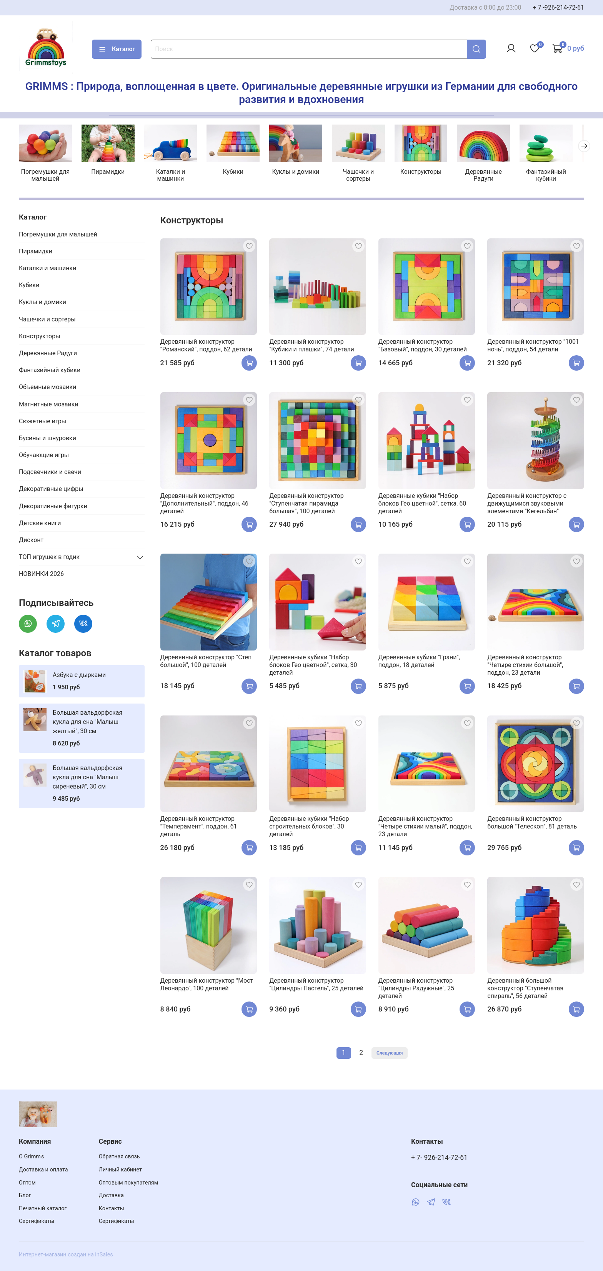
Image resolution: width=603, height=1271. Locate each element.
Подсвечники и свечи (50, 473)
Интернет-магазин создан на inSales (66, 1254)
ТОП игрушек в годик (49, 558)
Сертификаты (36, 1221)
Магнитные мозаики (48, 405)
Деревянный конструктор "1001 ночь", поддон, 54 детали (533, 346)
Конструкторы (429, 172)
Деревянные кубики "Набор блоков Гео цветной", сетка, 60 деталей (422, 504)
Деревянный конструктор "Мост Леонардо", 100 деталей (206, 985)
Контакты (111, 1208)
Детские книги (40, 523)
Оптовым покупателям (128, 1183)
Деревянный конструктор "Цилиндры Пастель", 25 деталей (316, 985)
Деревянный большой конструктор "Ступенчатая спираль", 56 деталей (525, 989)
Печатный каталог (43, 1208)
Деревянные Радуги (493, 176)
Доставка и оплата (43, 1169)
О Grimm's (31, 1156)
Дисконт (31, 540)
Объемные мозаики (47, 388)
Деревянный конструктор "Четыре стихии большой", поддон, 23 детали (525, 665)
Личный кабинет (120, 1169)
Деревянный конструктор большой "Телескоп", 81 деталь (532, 823)
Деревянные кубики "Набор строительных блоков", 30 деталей (309, 827)
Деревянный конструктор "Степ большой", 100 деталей (206, 661)
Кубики (237, 172)
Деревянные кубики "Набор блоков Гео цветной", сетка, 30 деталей (313, 665)
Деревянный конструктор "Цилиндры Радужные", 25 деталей (416, 989)
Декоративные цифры (51, 490)
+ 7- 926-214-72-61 (439, 1157)
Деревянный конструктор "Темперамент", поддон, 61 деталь (198, 827)
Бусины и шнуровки (47, 439)
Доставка (111, 1195)
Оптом (27, 1183)
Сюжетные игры (42, 422)
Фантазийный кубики (557, 176)
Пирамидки (110, 172)
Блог (25, 1195)
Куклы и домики (301, 172)
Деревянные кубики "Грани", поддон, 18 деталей (419, 661)
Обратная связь (119, 1156)
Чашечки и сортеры (365, 176)
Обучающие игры (44, 455)
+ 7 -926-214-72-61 (558, 7)
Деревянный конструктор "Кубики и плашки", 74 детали (311, 346)
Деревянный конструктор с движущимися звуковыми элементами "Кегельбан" (526, 504)
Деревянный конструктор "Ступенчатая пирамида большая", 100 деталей (306, 504)
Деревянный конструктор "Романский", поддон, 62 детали (206, 346)
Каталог (116, 49)
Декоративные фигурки (53, 507)
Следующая (389, 1053)
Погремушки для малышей (46, 176)
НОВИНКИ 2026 (41, 575)
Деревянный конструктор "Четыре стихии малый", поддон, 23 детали (425, 827)
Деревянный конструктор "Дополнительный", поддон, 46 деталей (204, 504)
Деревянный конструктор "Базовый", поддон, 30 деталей (422, 346)
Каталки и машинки (173, 176)
